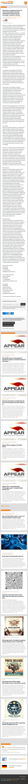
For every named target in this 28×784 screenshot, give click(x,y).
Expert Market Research (6, 554)
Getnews (4, 593)
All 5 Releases (5, 506)
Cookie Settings (14, 780)
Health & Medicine (10, 553)
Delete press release (8, 323)
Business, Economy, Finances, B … (13, 591)
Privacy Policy (9, 779)
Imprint (4, 779)
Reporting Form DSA (7, 780)
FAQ (1, 779)
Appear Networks (13, 18)
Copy (23, 304)
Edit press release (8, 325)
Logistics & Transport (11, 354)
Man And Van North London (7, 514)
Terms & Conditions (16, 779)
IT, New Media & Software (17, 16)
